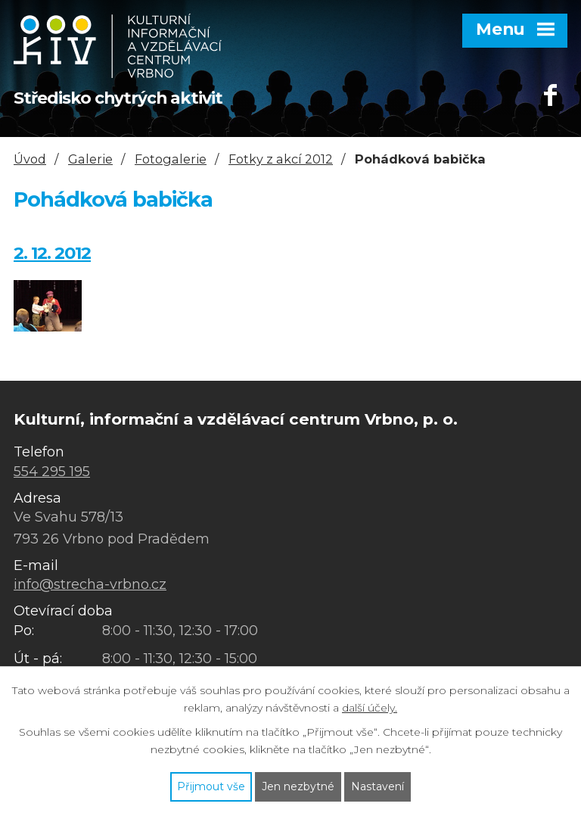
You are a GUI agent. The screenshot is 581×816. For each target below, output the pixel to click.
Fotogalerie (171, 159)
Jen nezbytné (298, 786)
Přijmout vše (211, 786)
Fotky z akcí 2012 (280, 159)
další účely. (369, 708)
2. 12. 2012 (52, 252)
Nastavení (377, 786)
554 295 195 (52, 471)
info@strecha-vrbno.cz (90, 584)
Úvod (30, 159)
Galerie (90, 159)
